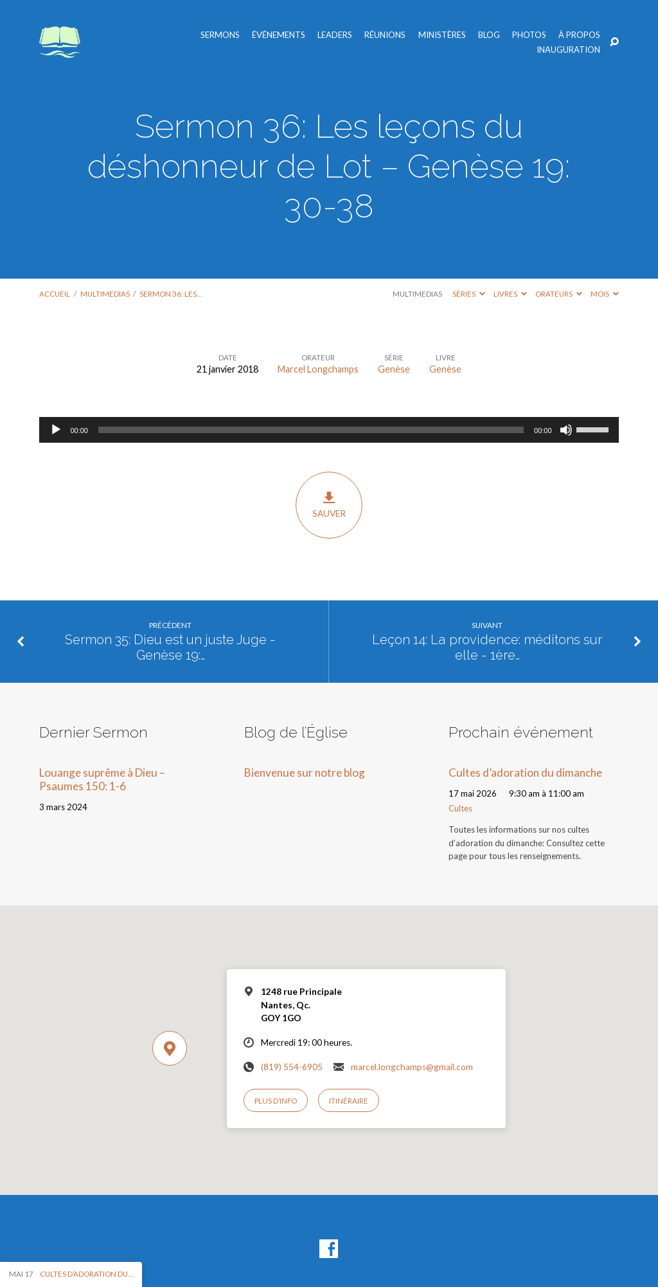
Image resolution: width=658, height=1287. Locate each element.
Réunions (384, 35)
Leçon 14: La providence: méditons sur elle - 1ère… (487, 647)
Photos (529, 35)
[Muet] (566, 429)
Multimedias (105, 294)
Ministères (442, 35)
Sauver (329, 504)
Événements (278, 35)
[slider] (311, 430)
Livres (510, 294)
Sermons (220, 35)
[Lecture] (55, 429)
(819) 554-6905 (292, 1067)
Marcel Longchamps (318, 369)
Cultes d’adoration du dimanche (525, 772)
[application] (328, 430)
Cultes (460, 808)
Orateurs (558, 294)
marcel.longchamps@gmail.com (412, 1067)
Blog (489, 35)
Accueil (54, 294)
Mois (605, 294)
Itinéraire (348, 1101)
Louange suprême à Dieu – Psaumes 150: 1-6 (102, 779)
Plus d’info (275, 1101)
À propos (579, 35)
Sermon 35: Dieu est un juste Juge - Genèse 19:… (170, 647)
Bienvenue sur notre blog (304, 772)
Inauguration (568, 50)
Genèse (394, 369)
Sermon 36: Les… (170, 294)
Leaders (334, 35)
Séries (468, 294)
